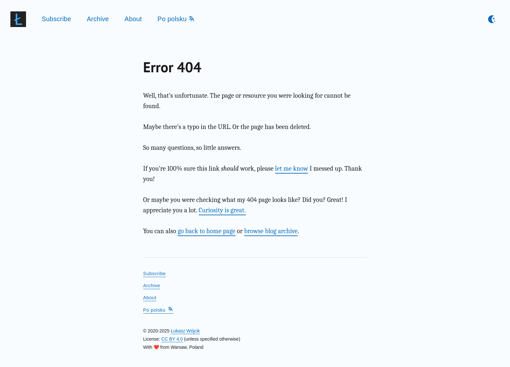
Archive (98, 18)
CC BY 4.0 (172, 339)
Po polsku (176, 18)
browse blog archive (271, 231)
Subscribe (56, 18)
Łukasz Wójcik (185, 330)
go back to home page (206, 231)
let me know (291, 168)
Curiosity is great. (222, 210)
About (133, 18)
